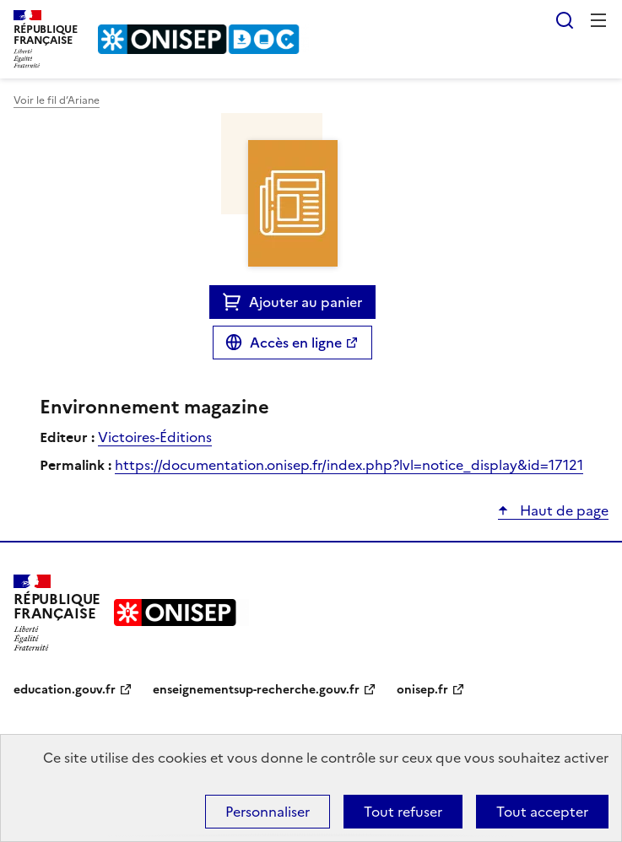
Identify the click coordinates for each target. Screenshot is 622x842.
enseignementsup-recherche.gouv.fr (256, 690)
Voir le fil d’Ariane (57, 100)
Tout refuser (403, 812)
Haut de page (562, 510)
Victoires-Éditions (155, 437)
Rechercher (564, 20)
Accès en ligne (296, 342)
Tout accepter (542, 812)
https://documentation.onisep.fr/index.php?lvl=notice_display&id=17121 (349, 465)
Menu (598, 20)
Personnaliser (267, 812)
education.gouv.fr (65, 690)
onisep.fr (422, 690)
